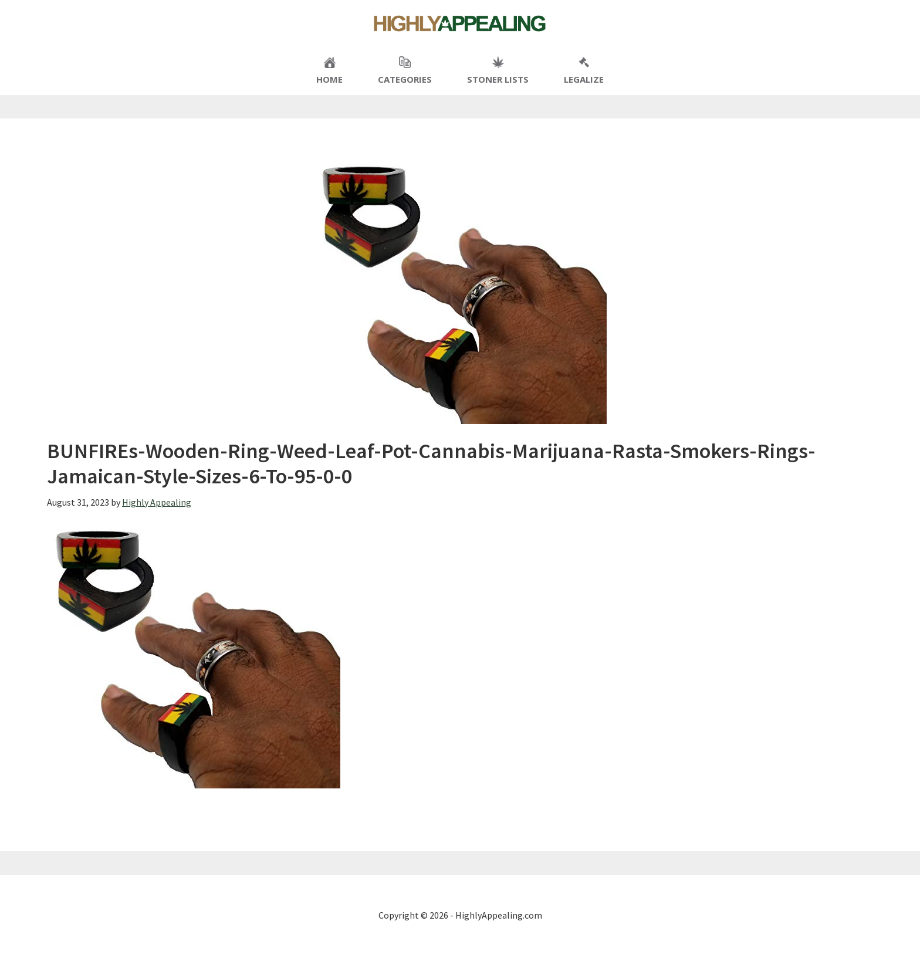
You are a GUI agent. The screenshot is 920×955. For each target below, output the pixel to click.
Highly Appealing (460, 23)
